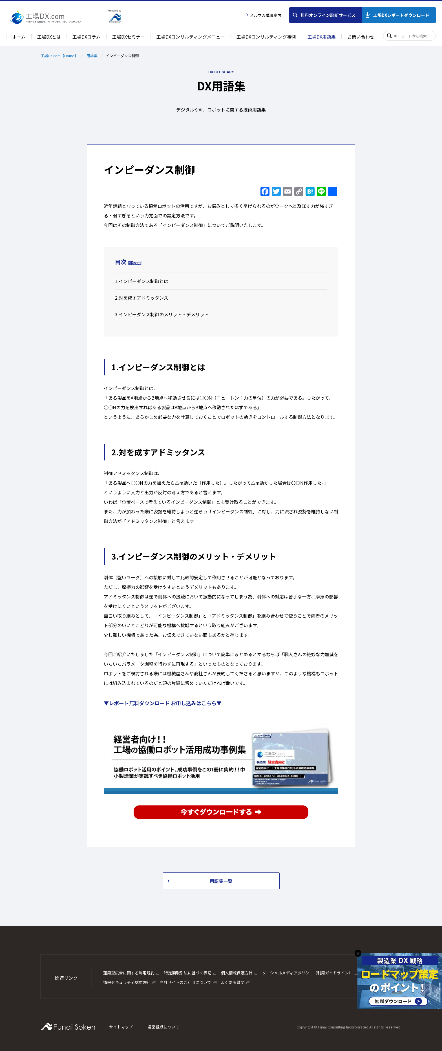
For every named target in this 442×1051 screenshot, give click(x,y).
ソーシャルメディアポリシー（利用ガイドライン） (307, 973)
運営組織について (163, 1027)
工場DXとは (49, 36)
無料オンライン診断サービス (327, 15)
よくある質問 (232, 982)
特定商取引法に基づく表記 (187, 973)
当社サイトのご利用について (185, 982)
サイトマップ (121, 1027)
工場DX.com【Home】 (59, 55)
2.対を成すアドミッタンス (141, 297)
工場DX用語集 (322, 36)
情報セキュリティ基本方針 (126, 982)
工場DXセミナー (128, 36)
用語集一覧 (221, 881)
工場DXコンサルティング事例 (266, 36)
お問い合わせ (360, 36)
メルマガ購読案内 (265, 15)
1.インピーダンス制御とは (141, 281)
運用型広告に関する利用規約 (128, 973)
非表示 (135, 262)
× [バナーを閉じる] (358, 953)
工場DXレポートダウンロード (401, 15)
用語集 (92, 55)
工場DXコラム (86, 36)
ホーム (19, 36)
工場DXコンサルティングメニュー (190, 36)
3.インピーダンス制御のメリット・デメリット (162, 314)
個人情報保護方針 (237, 973)
